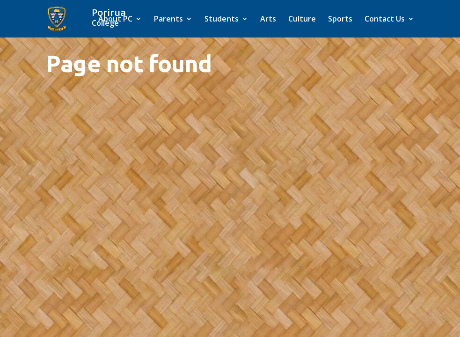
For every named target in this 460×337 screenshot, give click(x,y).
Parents (168, 19)
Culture (302, 19)
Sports (340, 19)
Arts (268, 19)
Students (221, 19)
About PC (115, 19)
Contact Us (385, 19)
